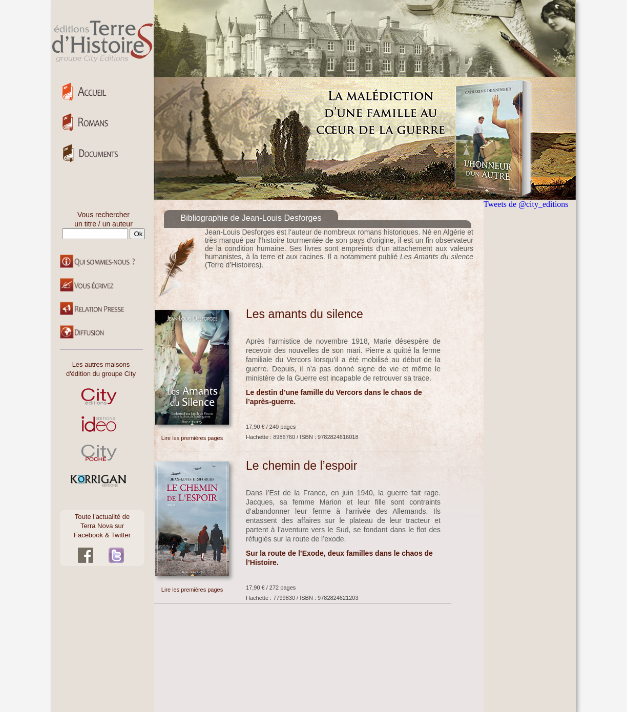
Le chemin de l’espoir (301, 465)
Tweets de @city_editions (526, 204)
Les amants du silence (304, 314)
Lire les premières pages (192, 438)
